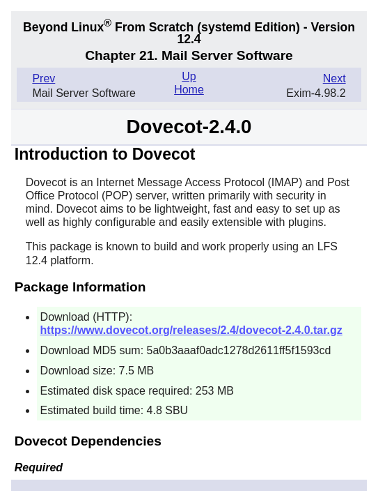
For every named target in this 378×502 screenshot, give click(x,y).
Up (189, 76)
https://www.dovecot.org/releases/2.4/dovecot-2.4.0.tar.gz (191, 330)
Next (334, 78)
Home (189, 90)
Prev (43, 78)
